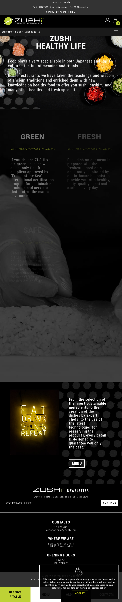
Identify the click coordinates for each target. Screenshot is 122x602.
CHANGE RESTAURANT (57, 12)
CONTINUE (109, 502)
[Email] (52, 503)
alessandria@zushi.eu (61, 530)
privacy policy (99, 594)
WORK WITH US (38, 579)
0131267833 (42, 7)
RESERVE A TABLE (15, 594)
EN (73, 12)
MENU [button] (77, 464)
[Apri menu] (116, 32)
